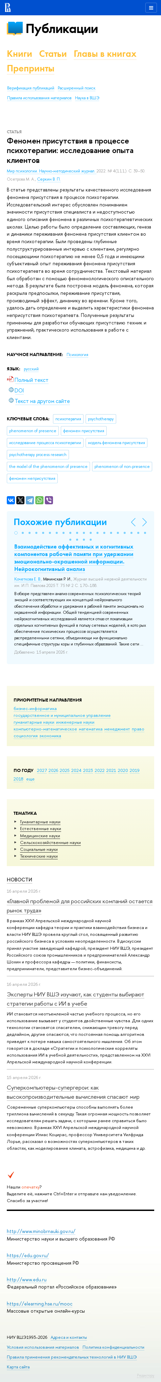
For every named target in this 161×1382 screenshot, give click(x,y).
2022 (100, 770)
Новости (19, 879)
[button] (16, 532)
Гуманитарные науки (40, 822)
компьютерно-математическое (45, 729)
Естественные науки (40, 828)
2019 (135, 770)
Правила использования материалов (39, 98)
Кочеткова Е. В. (27, 579)
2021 (111, 770)
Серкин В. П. (49, 179)
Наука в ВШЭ (87, 98)
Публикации (61, 28)
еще (30, 779)
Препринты (30, 68)
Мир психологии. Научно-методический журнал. (51, 171)
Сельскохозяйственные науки (50, 842)
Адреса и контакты (69, 1337)
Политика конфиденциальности (113, 1347)
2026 (53, 770)
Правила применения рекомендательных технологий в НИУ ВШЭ (72, 1357)
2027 (42, 770)
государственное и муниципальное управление (62, 715)
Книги (19, 54)
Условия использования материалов (43, 1347)
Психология (77, 354)
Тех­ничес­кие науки (39, 856)
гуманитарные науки (34, 722)
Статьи (53, 54)
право (138, 729)
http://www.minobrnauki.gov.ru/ (41, 1231)
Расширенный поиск (76, 88)
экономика (50, 735)
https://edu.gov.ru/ (28, 1255)
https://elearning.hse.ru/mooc (39, 1303)
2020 (123, 770)
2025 (65, 770)
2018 (18, 779)
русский (31, 369)
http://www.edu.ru (27, 1279)
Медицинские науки (40, 835)
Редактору (145, 1375)
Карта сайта (18, 1367)
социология (26, 735)
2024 (76, 770)
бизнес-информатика (35, 708)
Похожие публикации (60, 522)
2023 (88, 770)
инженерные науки (75, 722)
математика (91, 729)
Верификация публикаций (30, 88)
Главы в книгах (105, 54)
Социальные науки (39, 849)
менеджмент (117, 729)
